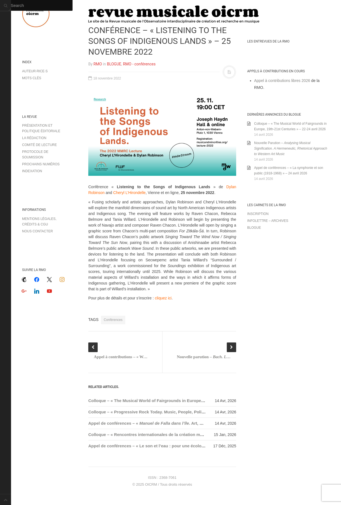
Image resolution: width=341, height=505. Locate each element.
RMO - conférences (139, 64)
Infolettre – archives (267, 221)
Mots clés (31, 78)
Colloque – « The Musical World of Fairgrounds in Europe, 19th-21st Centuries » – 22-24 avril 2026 (184, 400)
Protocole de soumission (35, 154)
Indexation (32, 171)
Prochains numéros (41, 164)
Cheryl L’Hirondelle (129, 192)
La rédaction (34, 138)
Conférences (113, 320)
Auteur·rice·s (35, 71)
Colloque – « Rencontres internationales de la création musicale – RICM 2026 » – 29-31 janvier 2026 (185, 434)
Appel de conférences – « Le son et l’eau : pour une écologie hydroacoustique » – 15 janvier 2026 (183, 445)
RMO (98, 64)
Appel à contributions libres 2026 (282, 80)
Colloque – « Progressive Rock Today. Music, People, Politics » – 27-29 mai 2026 (167, 412)
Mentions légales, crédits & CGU (39, 221)
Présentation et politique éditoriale (41, 128)
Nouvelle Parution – (290, 148)
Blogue (254, 228)
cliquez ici (163, 298)
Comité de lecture (39, 145)
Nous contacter (37, 231)
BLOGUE (114, 64)
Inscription (257, 214)
